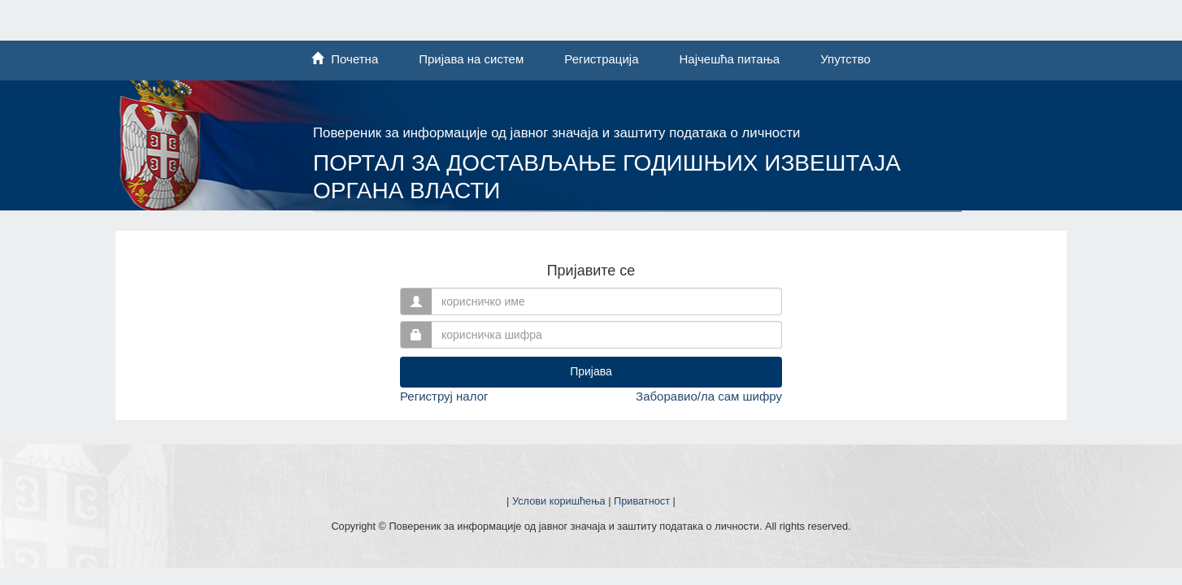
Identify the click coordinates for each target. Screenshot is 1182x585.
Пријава (591, 371)
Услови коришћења (559, 501)
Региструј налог (444, 396)
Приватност (642, 501)
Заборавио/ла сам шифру (709, 396)
